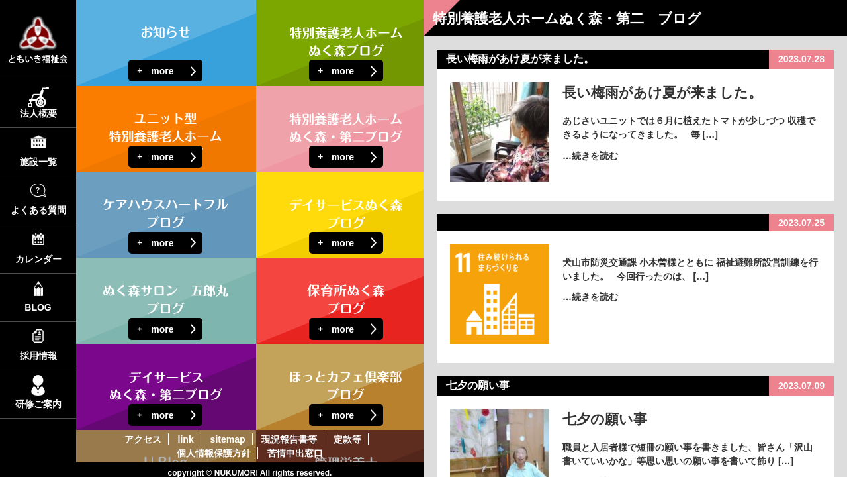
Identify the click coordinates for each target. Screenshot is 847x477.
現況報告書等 (289, 439)
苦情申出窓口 (295, 453)
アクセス (142, 439)
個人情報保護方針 (214, 453)
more (162, 71)
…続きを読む (590, 155)
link (186, 439)
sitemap (227, 439)
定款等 (347, 439)
